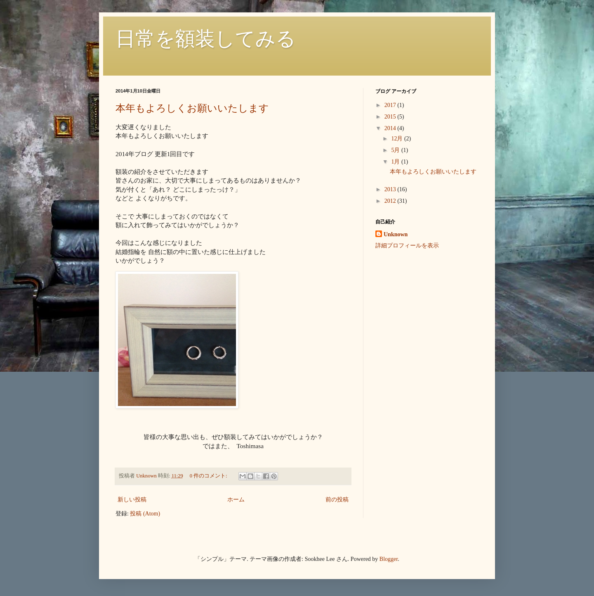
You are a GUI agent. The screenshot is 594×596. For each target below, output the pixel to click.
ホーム (236, 499)
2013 (391, 189)
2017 (391, 105)
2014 (391, 128)
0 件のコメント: (209, 476)
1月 (396, 162)
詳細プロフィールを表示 (407, 245)
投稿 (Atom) (145, 514)
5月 (396, 150)
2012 (391, 201)
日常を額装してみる (206, 39)
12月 (397, 138)
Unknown (396, 234)
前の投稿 (337, 499)
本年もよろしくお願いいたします (192, 108)
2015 (391, 117)
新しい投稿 (132, 499)
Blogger (389, 559)
